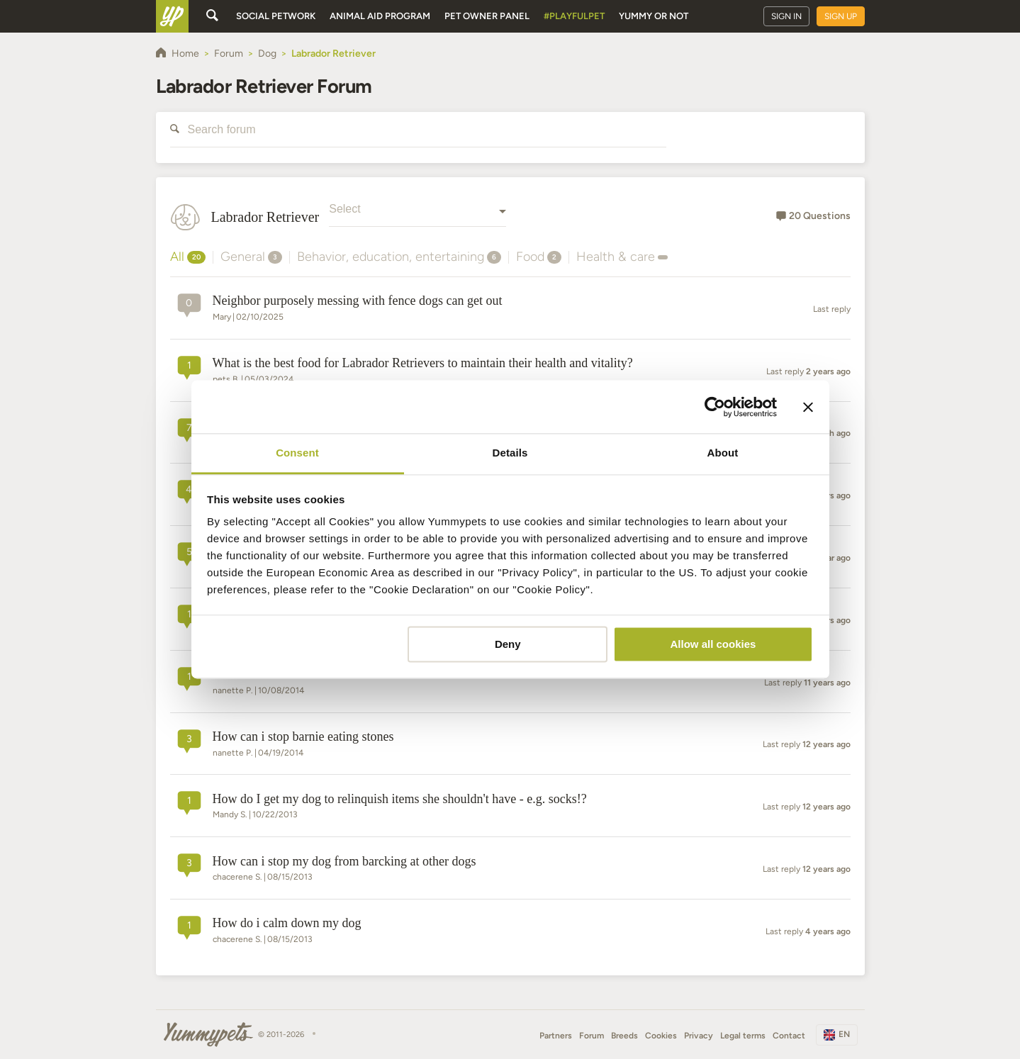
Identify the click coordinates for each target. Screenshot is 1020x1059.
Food (538, 257)
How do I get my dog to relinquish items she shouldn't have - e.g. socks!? (400, 799)
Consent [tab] (297, 453)
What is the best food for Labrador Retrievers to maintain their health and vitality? (423, 363)
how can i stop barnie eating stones (303, 736)
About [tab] (723, 453)
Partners (555, 1036)
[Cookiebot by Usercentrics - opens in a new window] (715, 407)
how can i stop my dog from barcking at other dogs (344, 861)
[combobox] (417, 216)
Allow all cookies (713, 644)
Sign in (786, 16)
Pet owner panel (486, 16)
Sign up (840, 16)
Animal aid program (380, 16)
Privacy (698, 1036)
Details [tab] (510, 453)
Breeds (624, 1036)
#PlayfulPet (574, 16)
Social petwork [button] (275, 16)
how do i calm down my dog (287, 923)
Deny (508, 644)
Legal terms (743, 1036)
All (188, 257)
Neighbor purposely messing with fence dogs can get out (358, 300)
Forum (591, 1036)
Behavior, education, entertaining (399, 257)
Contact (789, 1036)
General (251, 257)
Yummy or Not (653, 16)
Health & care (622, 257)
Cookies (661, 1036)
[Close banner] (808, 407)
